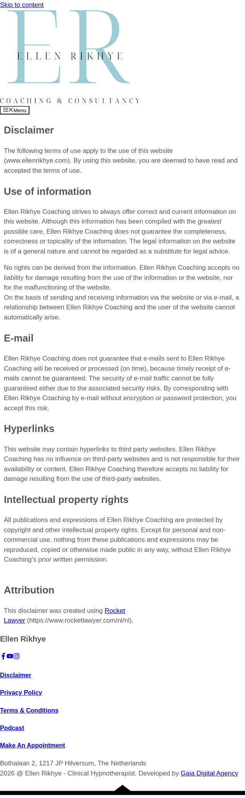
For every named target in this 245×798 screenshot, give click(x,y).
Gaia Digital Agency (209, 773)
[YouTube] (10, 657)
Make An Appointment (32, 745)
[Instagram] (16, 657)
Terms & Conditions (29, 710)
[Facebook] (3, 657)
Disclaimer (15, 675)
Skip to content (21, 5)
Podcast (12, 728)
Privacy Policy (21, 692)
